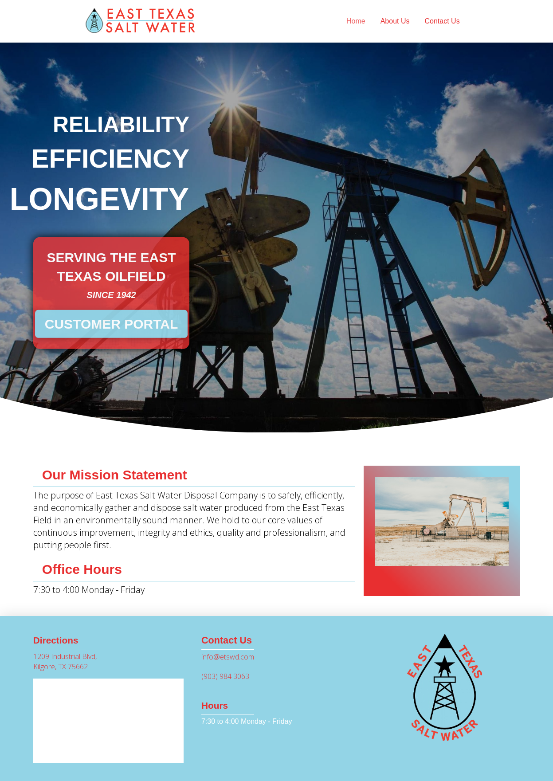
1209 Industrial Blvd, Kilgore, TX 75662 (65, 661)
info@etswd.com (227, 657)
